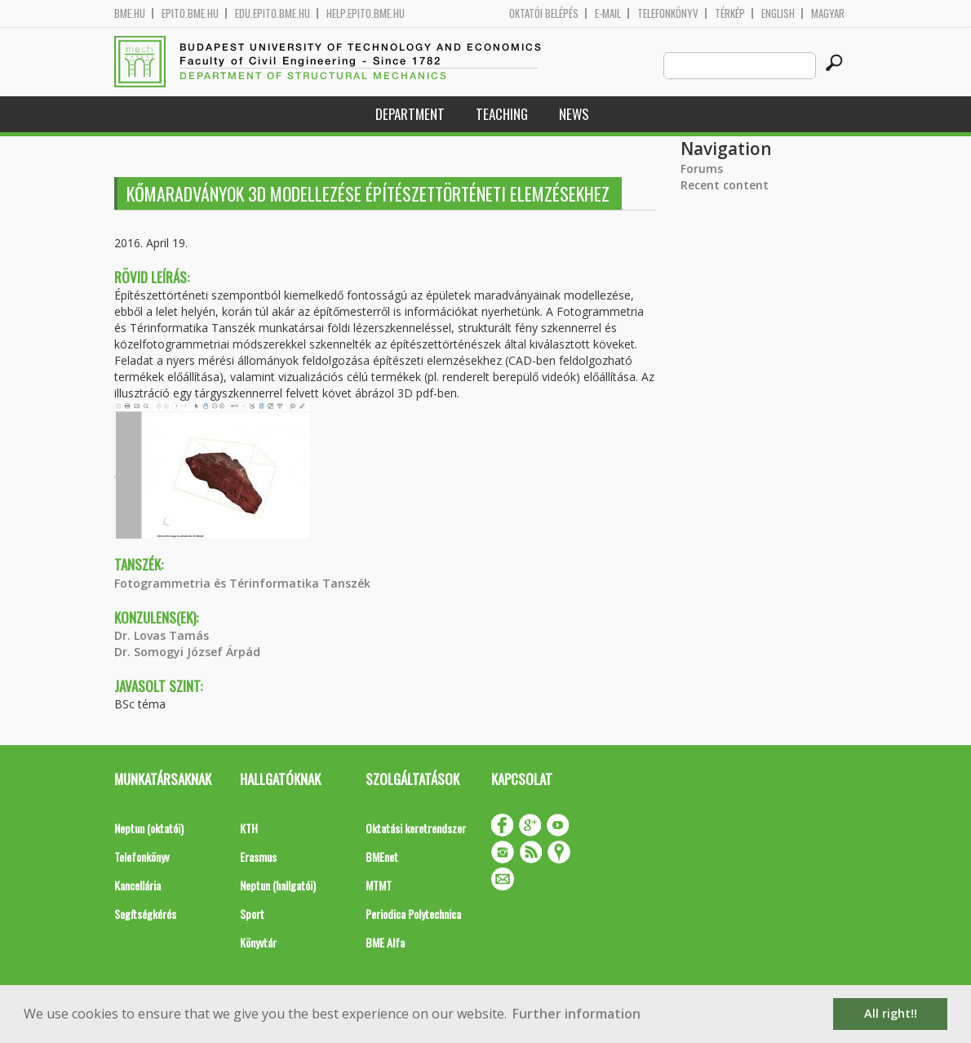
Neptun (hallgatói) (278, 885)
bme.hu (129, 13)
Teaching (502, 114)
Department (410, 114)
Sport (252, 913)
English (778, 13)
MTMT (379, 885)
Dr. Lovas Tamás (161, 635)
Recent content (725, 185)
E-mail (608, 13)
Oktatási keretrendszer (416, 828)
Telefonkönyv (667, 13)
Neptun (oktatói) (149, 828)
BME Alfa (385, 942)
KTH (249, 828)
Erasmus (258, 856)
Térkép (730, 13)
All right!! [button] (890, 1013)
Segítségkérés (145, 913)
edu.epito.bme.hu (272, 13)
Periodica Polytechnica (413, 913)
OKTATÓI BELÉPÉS (544, 13)
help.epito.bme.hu (365, 13)
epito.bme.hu (190, 13)
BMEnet (382, 856)
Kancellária (137, 885)
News (574, 114)
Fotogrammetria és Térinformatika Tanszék (242, 583)
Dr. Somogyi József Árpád (187, 651)
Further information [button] (576, 1014)
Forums (702, 168)
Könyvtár (258, 942)
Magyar (828, 13)
